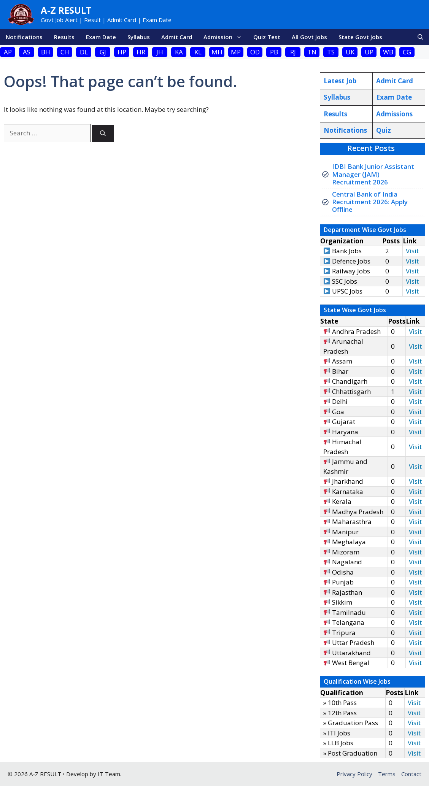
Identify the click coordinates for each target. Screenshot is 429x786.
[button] (420, 37)
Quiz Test (266, 37)
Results (64, 37)
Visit (412, 250)
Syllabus (138, 37)
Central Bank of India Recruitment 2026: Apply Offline (370, 202)
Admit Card (176, 37)
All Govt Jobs (309, 37)
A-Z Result (66, 10)
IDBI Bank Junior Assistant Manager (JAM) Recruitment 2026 (373, 174)
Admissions (394, 114)
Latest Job (340, 80)
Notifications (24, 37)
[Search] (103, 133)
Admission (225, 37)
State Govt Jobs (360, 37)
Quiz (383, 130)
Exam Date (101, 37)
